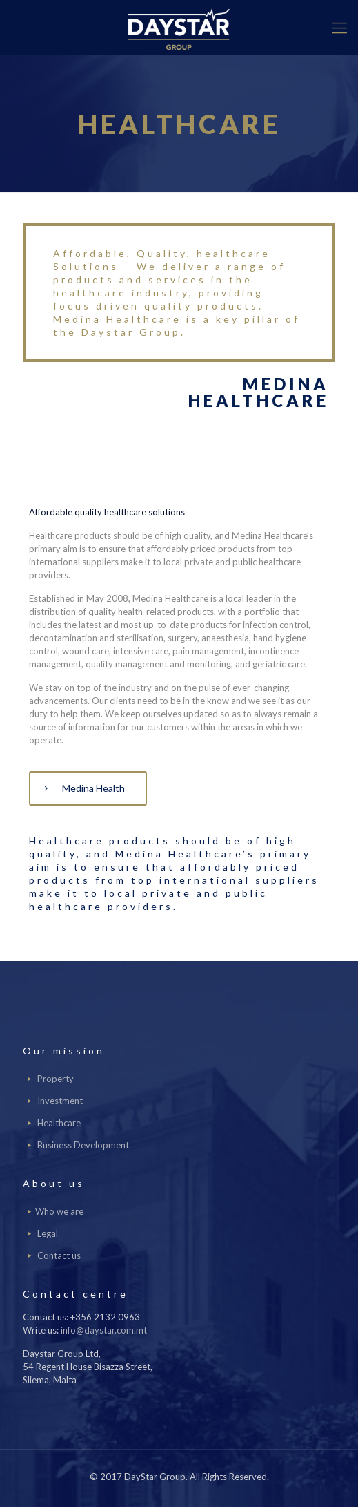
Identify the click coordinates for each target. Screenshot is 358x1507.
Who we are (59, 1211)
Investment (60, 1100)
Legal (47, 1233)
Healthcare (59, 1122)
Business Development (83, 1144)
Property (55, 1078)
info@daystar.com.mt (104, 1330)
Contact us (59, 1255)
